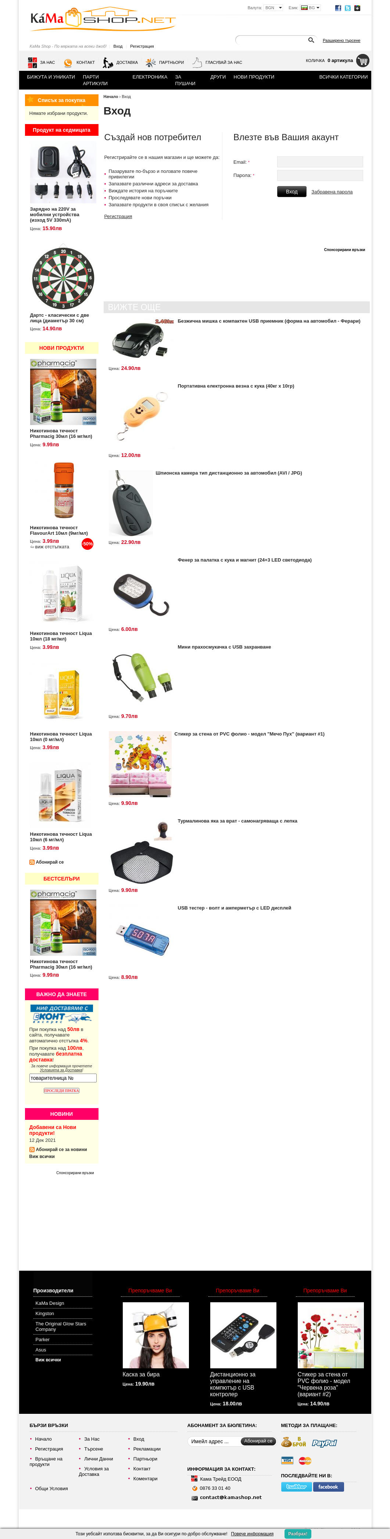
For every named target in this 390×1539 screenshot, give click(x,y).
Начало (111, 96)
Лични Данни (98, 1459)
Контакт (78, 62)
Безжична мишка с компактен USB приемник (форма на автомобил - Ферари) (269, 321)
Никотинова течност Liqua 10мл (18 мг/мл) (61, 636)
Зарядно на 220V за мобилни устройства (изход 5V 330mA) (54, 214)
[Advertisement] (66, 1220)
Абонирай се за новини (61, 1149)
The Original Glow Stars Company (61, 1326)
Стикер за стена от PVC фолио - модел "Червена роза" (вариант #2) (324, 1384)
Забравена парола (332, 192)
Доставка (120, 62)
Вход (118, 46)
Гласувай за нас (217, 62)
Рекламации (147, 1449)
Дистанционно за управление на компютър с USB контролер (233, 1384)
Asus (41, 1350)
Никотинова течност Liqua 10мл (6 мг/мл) (61, 836)
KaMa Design (50, 1303)
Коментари (145, 1478)
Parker (43, 1339)
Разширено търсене (341, 40)
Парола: (243, 175)
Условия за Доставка (94, 1471)
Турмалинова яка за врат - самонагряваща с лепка (237, 821)
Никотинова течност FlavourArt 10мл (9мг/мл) (59, 530)
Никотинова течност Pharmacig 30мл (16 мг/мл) (61, 433)
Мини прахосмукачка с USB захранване (224, 647)
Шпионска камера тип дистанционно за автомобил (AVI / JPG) (229, 473)
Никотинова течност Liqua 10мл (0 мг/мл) (61, 736)
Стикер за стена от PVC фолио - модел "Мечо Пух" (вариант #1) (250, 734)
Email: (241, 162)
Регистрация (142, 46)
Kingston (45, 1313)
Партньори (165, 62)
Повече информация (252, 1533)
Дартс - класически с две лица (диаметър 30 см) (59, 317)
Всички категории (343, 77)
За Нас (41, 62)
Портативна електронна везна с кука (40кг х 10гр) (236, 386)
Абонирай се (50, 862)
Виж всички (42, 1156)
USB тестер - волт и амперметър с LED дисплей (234, 908)
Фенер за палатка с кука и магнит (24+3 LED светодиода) (245, 560)
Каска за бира (141, 1374)
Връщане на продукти (46, 1461)
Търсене (93, 1449)
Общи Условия (51, 1488)
